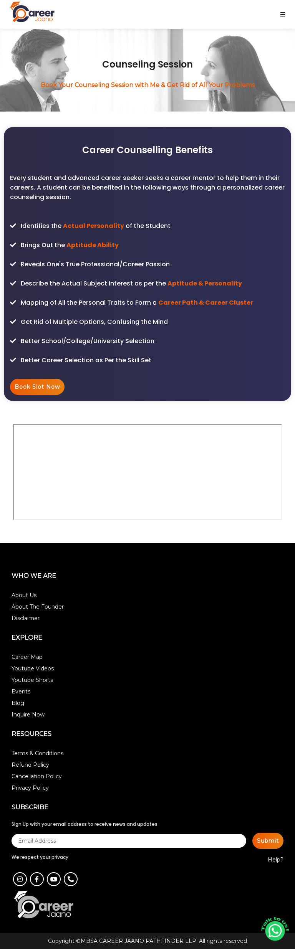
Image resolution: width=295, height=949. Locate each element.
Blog (18, 703)
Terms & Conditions (37, 753)
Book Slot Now (37, 386)
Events (21, 691)
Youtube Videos (33, 668)
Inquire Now (28, 714)
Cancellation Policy (37, 776)
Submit (268, 840)
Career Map (27, 657)
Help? (275, 859)
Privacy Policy (30, 787)
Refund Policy (30, 764)
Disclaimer (26, 618)
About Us (24, 595)
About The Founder (38, 606)
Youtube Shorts (32, 680)
